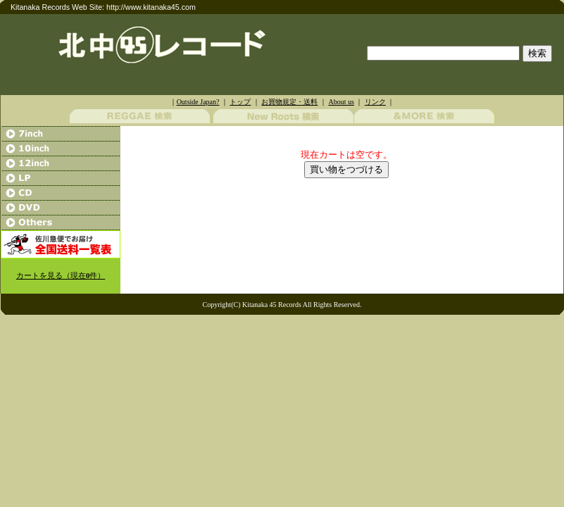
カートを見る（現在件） (60, 276)
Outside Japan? (198, 102)
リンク (375, 102)
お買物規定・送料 (289, 102)
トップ (240, 102)
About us (340, 102)
